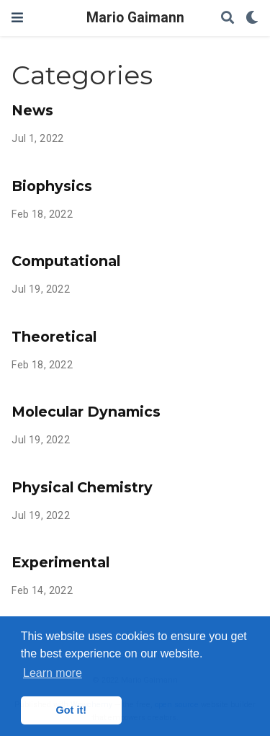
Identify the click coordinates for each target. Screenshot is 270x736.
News (32, 110)
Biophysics (52, 186)
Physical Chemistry (82, 487)
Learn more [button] (52, 673)
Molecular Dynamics (86, 411)
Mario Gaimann (135, 17)
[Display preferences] (252, 18)
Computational (66, 261)
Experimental (60, 562)
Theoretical (54, 336)
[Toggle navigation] (17, 17)
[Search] (227, 18)
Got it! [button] (71, 710)
